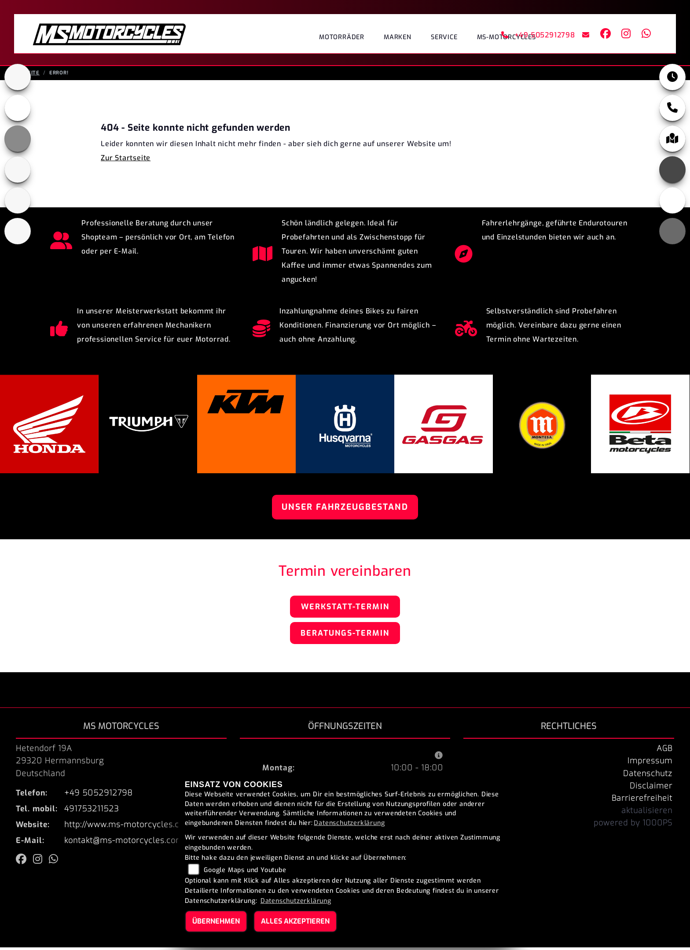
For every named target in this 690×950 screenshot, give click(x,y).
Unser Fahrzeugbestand (345, 509)
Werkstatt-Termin (345, 609)
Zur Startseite (125, 160)
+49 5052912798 (538, 35)
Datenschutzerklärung (349, 823)
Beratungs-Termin (345, 635)
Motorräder (341, 37)
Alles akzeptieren (295, 921)
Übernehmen (216, 921)
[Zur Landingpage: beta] (17, 231)
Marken (397, 37)
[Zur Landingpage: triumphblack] (17, 77)
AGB (664, 751)
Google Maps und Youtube (245, 870)
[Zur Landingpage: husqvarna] (17, 169)
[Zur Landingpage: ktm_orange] (17, 138)
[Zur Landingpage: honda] (17, 108)
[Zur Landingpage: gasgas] (17, 200)
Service (444, 37)
